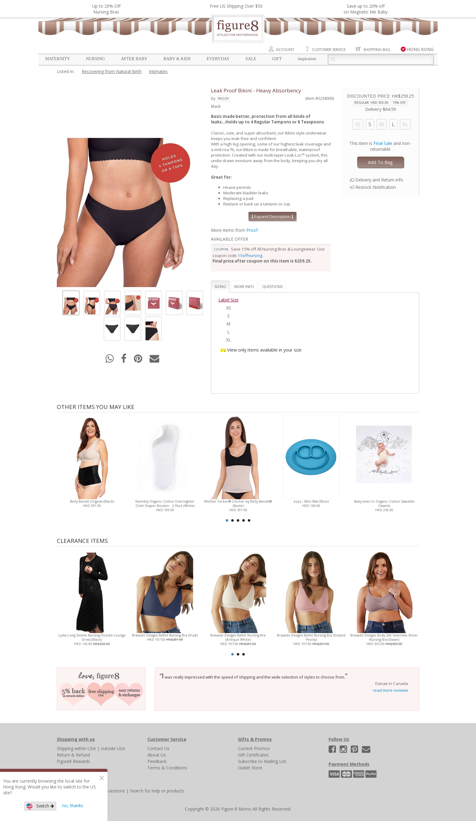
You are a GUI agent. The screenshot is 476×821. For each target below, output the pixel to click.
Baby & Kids (177, 58)
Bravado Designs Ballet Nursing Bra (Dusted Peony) (311, 637)
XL (405, 124)
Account (285, 49)
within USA (85, 748)
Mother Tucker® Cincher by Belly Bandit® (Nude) (238, 503)
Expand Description (272, 216)
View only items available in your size (264, 350)
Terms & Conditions (167, 768)
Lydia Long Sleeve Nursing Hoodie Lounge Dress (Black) (92, 637)
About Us (156, 755)
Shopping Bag (376, 49)
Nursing (95, 58)
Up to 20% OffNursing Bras (106, 9)
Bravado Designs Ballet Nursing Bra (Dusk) (165, 635)
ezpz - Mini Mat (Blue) (311, 501)
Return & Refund (73, 755)
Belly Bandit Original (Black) (92, 501)
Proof (223, 98)
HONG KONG (420, 49)
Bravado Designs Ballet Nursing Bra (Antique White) (238, 637)
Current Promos (254, 748)
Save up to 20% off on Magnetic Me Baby (366, 9)
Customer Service (328, 49)
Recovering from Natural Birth (112, 71)
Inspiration (307, 58)
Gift (277, 58)
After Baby (134, 58)
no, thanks (72, 805)
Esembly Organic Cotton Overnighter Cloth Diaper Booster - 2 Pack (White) (165, 503)
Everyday (218, 58)
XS (358, 124)
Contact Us (158, 748)
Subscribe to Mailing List (262, 761)
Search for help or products (157, 791)
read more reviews (390, 690)
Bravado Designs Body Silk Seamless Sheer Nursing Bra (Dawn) (384, 637)
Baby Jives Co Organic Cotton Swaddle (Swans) (384, 503)
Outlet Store (250, 768)
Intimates (158, 71)
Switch (40, 806)
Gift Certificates (253, 755)
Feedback (156, 761)
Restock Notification (375, 187)
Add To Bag (380, 162)
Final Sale (382, 143)
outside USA (113, 748)
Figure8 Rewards (73, 761)
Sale (250, 58)
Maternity (57, 58)
